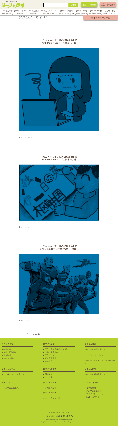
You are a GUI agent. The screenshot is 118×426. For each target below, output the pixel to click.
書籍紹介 (49, 361)
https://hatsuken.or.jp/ (67, 419)
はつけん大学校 (95, 12)
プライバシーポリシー (95, 394)
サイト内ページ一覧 (100, 18)
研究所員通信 (50, 358)
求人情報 (7, 355)
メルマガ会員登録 (11, 388)
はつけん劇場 (81, 12)
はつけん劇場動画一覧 (95, 374)
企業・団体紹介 (10, 352)
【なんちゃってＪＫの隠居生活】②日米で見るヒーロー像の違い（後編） (59, 247)
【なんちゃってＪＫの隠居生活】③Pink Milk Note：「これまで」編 (59, 158)
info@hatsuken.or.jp (54, 419)
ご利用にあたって (53, 412)
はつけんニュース (52, 398)
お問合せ (89, 4)
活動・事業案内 (51, 352)
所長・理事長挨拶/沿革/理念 (57, 349)
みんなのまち (109, 12)
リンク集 (49, 377)
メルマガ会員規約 (94, 391)
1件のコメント (25, 321)
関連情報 (49, 374)
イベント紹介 (9, 358)
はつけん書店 (33, 12)
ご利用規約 (91, 388)
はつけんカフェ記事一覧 (13, 374)
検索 (73, 5)
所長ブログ (49, 355)
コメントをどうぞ (26, 137)
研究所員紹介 (50, 388)
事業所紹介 (8, 349)
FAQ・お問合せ (93, 397)
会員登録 (108, 5)
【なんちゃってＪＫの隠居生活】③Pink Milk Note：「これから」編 (59, 41)
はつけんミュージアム (49, 12)
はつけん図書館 (66, 12)
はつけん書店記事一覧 (95, 349)
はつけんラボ (7, 12)
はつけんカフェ (20, 12)
